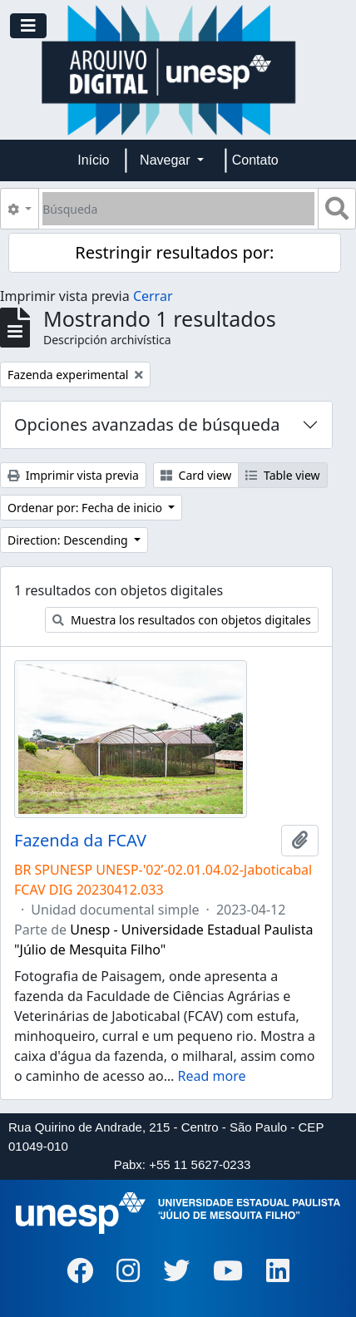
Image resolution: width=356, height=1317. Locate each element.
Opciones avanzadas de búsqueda (147, 424)
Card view (196, 475)
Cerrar (153, 296)
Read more (212, 1076)
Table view (282, 475)
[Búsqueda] (178, 208)
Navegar (167, 160)
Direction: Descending (69, 540)
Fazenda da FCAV (80, 841)
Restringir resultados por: (174, 252)
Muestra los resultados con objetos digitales (181, 620)
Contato (255, 160)
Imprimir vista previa (73, 475)
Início (93, 160)
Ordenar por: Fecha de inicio (86, 507)
